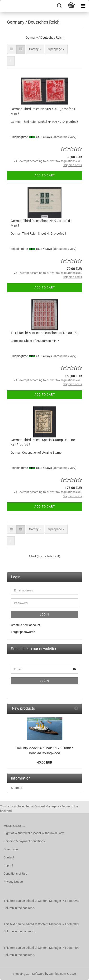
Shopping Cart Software (28, 973)
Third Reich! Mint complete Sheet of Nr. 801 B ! (44, 333)
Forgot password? (23, 632)
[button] (11, 49)
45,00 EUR (44, 762)
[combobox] (35, 49)
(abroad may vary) (64, 137)
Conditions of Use (15, 873)
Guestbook (11, 849)
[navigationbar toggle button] (83, 6)
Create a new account (25, 625)
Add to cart (44, 175)
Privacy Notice (13, 881)
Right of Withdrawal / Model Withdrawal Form (34, 833)
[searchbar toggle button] (59, 6)
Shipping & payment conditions (24, 841)
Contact (9, 857)
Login (44, 614)
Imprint (8, 865)
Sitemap (16, 788)
